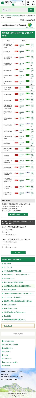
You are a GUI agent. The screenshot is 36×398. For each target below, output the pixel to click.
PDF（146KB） (22, 180)
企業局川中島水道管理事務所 (13, 15)
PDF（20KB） (22, 187)
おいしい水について (10, 304)
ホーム (2, 15)
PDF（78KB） (22, 88)
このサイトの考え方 (8, 341)
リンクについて (7, 358)
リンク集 (5, 355)
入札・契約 (7, 263)
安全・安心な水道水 (10, 289)
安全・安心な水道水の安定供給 (13, 282)
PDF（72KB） (22, 112)
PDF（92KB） (22, 76)
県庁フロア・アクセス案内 (10, 362)
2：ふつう (7, 232)
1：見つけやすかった (10, 242)
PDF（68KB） (22, 106)
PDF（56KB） (22, 57)
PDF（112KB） (22, 70)
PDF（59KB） (22, 64)
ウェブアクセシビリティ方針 (10, 344)
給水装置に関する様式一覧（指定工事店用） (17, 286)
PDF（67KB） (22, 45)
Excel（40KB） (32, 70)
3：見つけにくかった (10, 247)
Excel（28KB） (32, 58)
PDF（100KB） (22, 149)
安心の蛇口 (7, 316)
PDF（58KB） (22, 94)
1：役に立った (8, 229)
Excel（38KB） (32, 45)
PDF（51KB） (22, 161)
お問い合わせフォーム (10, 308)
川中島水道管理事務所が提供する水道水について (19, 293)
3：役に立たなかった (10, 235)
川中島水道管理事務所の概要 (12, 271)
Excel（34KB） (32, 52)
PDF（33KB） (22, 155)
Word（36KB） (32, 125)
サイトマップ (8, 267)
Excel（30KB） (32, 149)
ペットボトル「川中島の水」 (12, 297)
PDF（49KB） (22, 119)
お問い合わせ (6, 365)
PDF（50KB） (22, 82)
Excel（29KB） (32, 82)
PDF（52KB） (22, 173)
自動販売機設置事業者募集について (14, 319)
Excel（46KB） (32, 76)
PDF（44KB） (22, 131)
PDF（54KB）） (22, 125)
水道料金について (9, 278)
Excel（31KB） (32, 64)
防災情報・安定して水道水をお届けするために (18, 301)
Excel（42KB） (32, 113)
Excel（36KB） (32, 137)
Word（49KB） (32, 174)
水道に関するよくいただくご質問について (16, 274)
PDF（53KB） (22, 143)
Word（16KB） (32, 193)
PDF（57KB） (22, 51)
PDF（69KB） (22, 193)
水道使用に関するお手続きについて (14, 312)
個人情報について (8, 348)
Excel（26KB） (32, 187)
